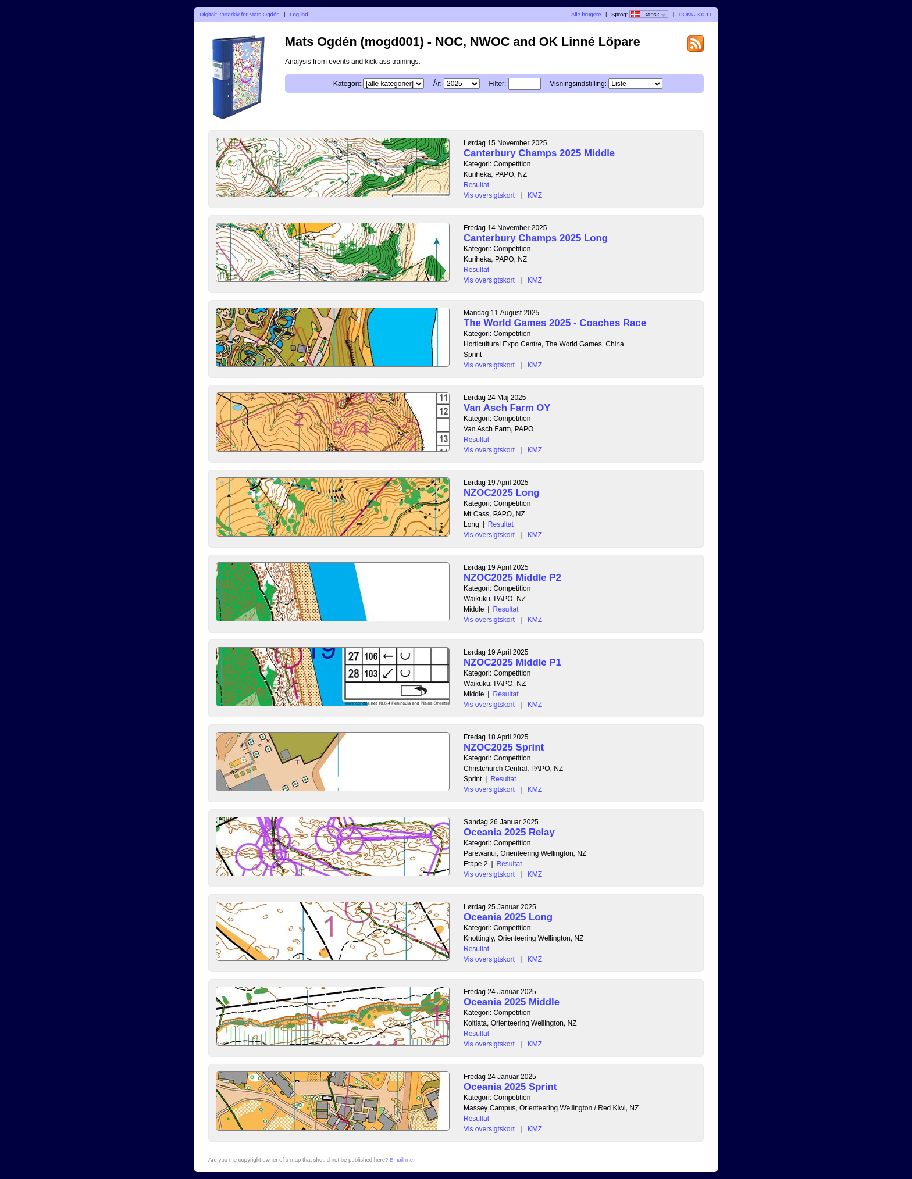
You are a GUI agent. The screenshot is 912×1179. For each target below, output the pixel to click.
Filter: (497, 84)
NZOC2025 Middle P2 (512, 577)
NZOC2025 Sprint (504, 747)
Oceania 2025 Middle (512, 1001)
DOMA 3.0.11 (695, 14)
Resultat (476, 185)
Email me (401, 1159)
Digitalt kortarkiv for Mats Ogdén (240, 14)
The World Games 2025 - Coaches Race (555, 322)
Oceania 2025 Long (508, 917)
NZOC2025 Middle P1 (512, 662)
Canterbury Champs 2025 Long (536, 238)
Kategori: (347, 84)
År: (437, 84)
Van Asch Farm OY (507, 407)
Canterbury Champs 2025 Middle (539, 153)
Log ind (299, 14)
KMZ (535, 195)
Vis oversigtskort (489, 195)
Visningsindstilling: (578, 84)
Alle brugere (586, 14)
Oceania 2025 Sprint (510, 1086)
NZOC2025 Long (502, 492)
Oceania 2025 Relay (509, 832)
